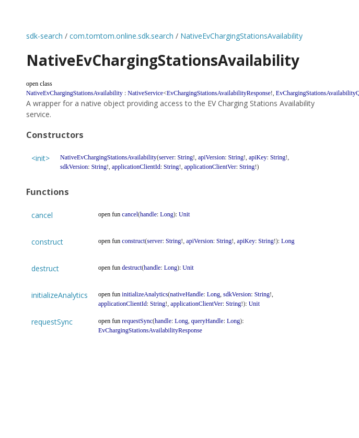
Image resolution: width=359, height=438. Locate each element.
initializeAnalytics (59, 295)
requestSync (52, 322)
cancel (42, 215)
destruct (45, 268)
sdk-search (44, 36)
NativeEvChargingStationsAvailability (241, 36)
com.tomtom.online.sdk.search (121, 36)
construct (47, 242)
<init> (40, 158)
